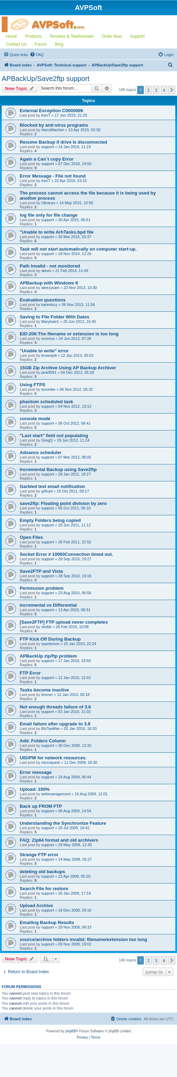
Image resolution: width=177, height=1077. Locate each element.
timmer (47, 695)
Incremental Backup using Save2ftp (58, 469)
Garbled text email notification (52, 486)
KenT (45, 115)
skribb (46, 627)
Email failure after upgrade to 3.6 (55, 723)
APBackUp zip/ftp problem (48, 656)
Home (11, 36)
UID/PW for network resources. (53, 757)
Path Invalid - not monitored (50, 266)
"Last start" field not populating (54, 435)
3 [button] (156, 90)
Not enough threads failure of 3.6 (55, 706)
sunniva (47, 338)
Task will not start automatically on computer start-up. (78, 249)
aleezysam (50, 288)
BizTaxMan (50, 728)
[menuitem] (37, 55)
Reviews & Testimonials (71, 36)
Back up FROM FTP (41, 806)
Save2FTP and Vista (41, 571)
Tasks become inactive (44, 690)
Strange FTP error (39, 854)
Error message (36, 772)
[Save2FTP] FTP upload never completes (64, 622)
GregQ (47, 440)
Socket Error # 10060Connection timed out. (66, 554)
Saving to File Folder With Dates (54, 316)
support (47, 147)
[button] (171, 90)
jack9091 (48, 372)
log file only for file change (48, 215)
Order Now (112, 36)
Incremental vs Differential (48, 605)
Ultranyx (48, 203)
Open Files (31, 537)
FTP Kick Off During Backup (50, 639)
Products (33, 36)
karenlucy (49, 304)
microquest (50, 762)
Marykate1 (50, 321)
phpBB (70, 1031)
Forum (41, 44)
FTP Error (30, 673)
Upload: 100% (34, 789)
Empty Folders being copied (50, 520)
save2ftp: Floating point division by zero (63, 503)
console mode (35, 418)
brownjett (49, 355)
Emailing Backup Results (47, 922)
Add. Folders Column (43, 740)
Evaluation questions (43, 299)
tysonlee (48, 389)
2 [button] (148, 90)
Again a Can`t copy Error (46, 159)
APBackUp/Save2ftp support (45, 78)
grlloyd (46, 491)
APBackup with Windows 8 (49, 283)
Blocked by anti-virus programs (54, 125)
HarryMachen (52, 130)
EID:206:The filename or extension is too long (69, 333)
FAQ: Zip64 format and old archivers (59, 840)
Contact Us (16, 44)
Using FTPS (32, 384)
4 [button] (164, 90)
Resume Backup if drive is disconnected (63, 142)
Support (137, 36)
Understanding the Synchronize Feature (63, 823)
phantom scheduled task (46, 401)
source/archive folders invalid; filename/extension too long (83, 939)
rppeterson (50, 644)
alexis (46, 271)
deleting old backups (42, 871)
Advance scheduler (41, 452)
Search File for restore (44, 888)
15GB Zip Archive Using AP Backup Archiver (68, 367)
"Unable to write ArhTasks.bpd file (57, 232)
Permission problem (42, 588)
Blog (59, 44)
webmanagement (55, 794)
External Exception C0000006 (51, 110)
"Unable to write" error (44, 350)
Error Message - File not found (53, 176)
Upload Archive (36, 905)
